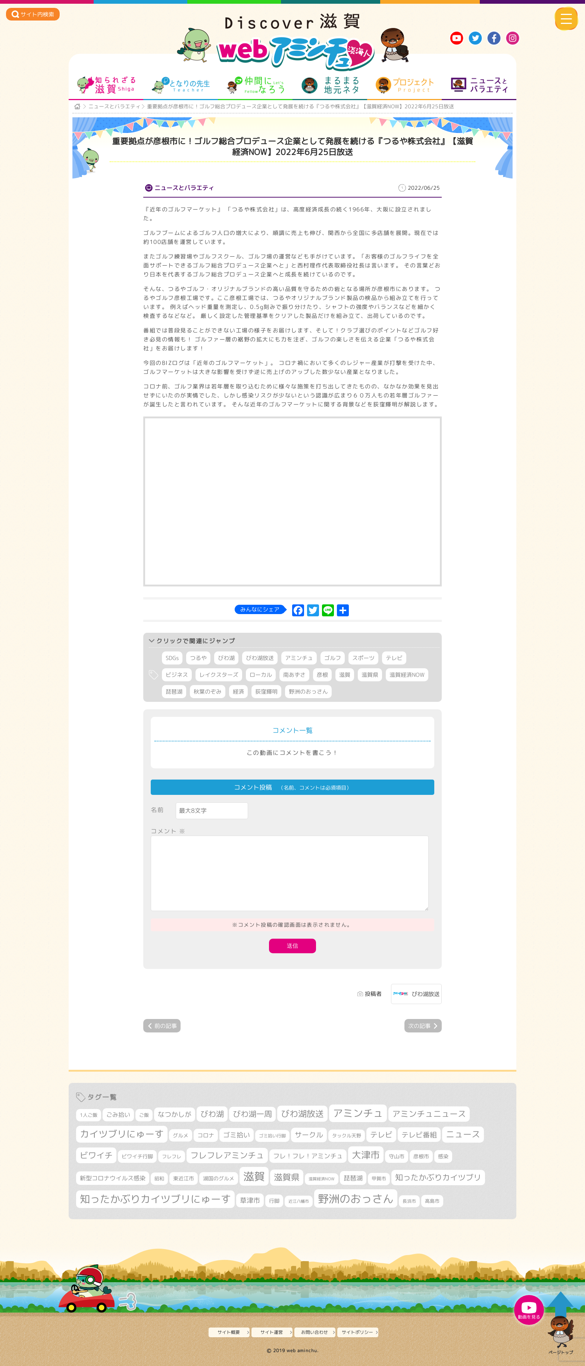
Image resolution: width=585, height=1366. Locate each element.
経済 (238, 692)
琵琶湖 (174, 692)
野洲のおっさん (308, 692)
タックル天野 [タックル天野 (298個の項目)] (346, 1135)
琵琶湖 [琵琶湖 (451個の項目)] (353, 1178)
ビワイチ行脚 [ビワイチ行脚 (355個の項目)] (137, 1156)
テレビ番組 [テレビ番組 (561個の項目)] (419, 1135)
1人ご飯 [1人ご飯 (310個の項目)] (88, 1115)
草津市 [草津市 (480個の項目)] (250, 1200)
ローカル (261, 675)
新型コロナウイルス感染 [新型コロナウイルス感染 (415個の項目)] (113, 1178)
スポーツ (363, 658)
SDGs (172, 658)
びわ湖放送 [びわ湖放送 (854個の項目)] (302, 1113)
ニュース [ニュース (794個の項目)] (463, 1134)
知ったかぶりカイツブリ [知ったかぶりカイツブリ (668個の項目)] (438, 1177)
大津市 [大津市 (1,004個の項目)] (366, 1154)
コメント (168, 831)
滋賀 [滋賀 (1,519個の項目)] (254, 1176)
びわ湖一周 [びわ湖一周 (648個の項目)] (252, 1114)
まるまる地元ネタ (330, 85)
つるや (198, 658)
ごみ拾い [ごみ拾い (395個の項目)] (118, 1115)
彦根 (322, 675)
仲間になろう (255, 85)
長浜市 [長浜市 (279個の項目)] (409, 1201)
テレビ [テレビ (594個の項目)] (381, 1135)
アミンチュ (299, 658)
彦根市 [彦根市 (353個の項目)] (421, 1156)
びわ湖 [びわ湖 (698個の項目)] (212, 1113)
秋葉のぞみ (208, 692)
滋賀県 (370, 675)
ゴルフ (332, 658)
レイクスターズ (218, 675)
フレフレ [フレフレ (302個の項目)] (171, 1156)
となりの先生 (181, 85)
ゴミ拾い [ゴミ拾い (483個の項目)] (236, 1135)
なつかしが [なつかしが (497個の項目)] (174, 1114)
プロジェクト (405, 85)
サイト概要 (229, 1332)
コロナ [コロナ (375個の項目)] (205, 1135)
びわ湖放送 (260, 658)
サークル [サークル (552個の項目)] (309, 1135)
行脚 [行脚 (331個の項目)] (274, 1200)
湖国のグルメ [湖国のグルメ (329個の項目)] (218, 1178)
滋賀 (344, 675)
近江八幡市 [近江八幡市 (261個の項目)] (298, 1201)
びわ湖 (226, 658)
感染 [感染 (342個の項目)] (443, 1156)
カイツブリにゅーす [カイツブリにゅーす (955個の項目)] (122, 1134)
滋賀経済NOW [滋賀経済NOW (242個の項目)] (322, 1178)
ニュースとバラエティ (479, 85)
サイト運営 (271, 1332)
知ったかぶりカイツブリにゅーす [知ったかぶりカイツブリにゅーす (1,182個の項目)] (155, 1199)
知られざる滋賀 (106, 85)
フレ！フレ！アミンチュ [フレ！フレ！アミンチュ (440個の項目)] (308, 1156)
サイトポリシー (357, 1332)
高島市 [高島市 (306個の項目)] (432, 1201)
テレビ (394, 658)
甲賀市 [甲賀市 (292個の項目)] (379, 1178)
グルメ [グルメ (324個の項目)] (180, 1135)
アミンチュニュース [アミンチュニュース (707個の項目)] (429, 1113)
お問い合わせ (314, 1332)
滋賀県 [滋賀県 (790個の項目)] (287, 1177)
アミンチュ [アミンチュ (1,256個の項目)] (358, 1113)
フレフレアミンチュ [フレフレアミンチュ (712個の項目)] (227, 1155)
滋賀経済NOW (407, 675)
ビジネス (177, 675)
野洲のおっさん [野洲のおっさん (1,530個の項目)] (356, 1198)
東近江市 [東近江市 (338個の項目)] (183, 1178)
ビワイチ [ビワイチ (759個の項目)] (96, 1155)
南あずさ (294, 675)
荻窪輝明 (266, 692)
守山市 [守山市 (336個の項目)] (396, 1156)
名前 (157, 810)
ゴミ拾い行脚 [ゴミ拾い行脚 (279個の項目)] (272, 1136)
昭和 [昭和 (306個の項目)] (159, 1178)
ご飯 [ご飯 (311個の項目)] (144, 1115)
